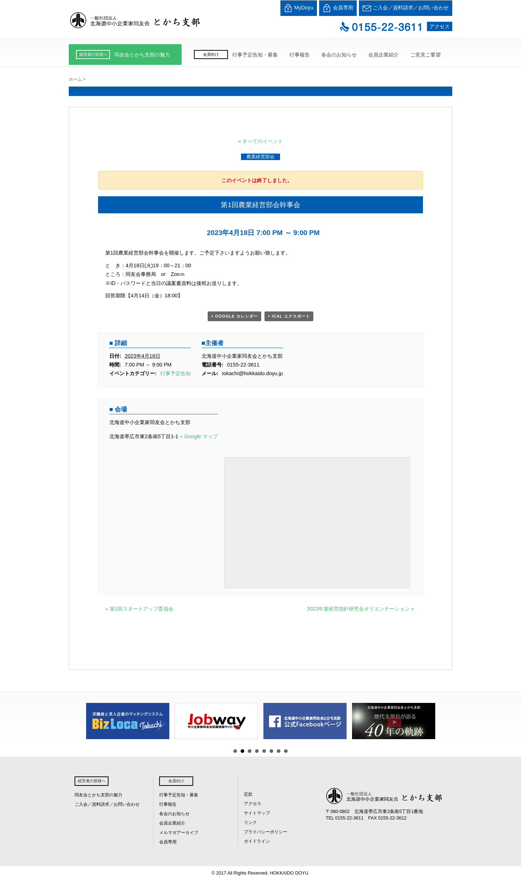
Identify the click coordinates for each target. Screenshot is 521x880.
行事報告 (299, 55)
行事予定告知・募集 (255, 55)
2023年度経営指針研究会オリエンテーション (360, 609)
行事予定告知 (175, 373)
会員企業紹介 (383, 55)
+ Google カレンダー (234, 316)
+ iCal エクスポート (289, 316)
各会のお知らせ (339, 55)
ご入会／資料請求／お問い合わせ (406, 8)
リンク (250, 822)
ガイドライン (257, 841)
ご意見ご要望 (425, 55)
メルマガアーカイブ (178, 832)
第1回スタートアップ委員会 (139, 609)
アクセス (439, 26)
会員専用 (338, 8)
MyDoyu (298, 8)
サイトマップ (257, 813)
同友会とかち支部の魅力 (142, 55)
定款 (248, 794)
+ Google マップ (199, 436)
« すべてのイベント (260, 141)
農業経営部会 (260, 156)
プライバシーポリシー (265, 831)
